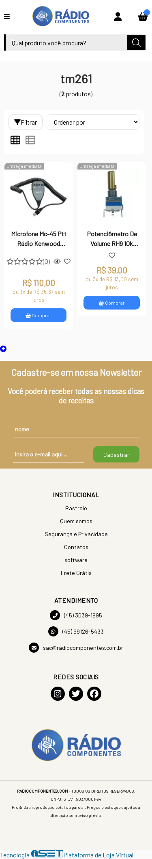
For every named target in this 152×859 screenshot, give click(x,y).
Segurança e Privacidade (76, 533)
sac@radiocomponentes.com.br (76, 648)
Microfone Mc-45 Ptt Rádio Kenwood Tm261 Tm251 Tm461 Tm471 (38, 239)
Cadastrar (116, 454)
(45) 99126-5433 (76, 631)
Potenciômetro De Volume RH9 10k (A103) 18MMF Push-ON (112, 239)
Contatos (76, 546)
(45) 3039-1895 (76, 615)
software (76, 559)
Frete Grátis (76, 572)
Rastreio (76, 508)
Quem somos (76, 521)
